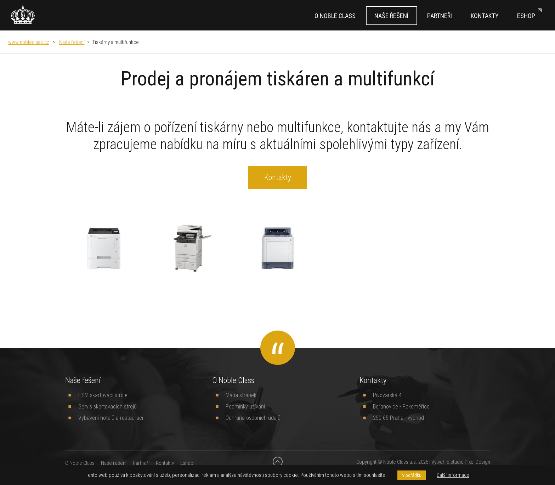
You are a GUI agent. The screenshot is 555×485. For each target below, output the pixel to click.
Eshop (526, 16)
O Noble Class (335, 16)
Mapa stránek (241, 395)
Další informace (453, 475)
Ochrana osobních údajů (253, 417)
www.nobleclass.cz (28, 42)
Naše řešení (391, 16)
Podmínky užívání (245, 406)
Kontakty (484, 16)
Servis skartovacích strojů (107, 406)
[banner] (23, 14)
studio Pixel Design (470, 461)
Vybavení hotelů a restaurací (110, 417)
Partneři (439, 16)
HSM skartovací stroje (103, 395)
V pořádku (411, 475)
